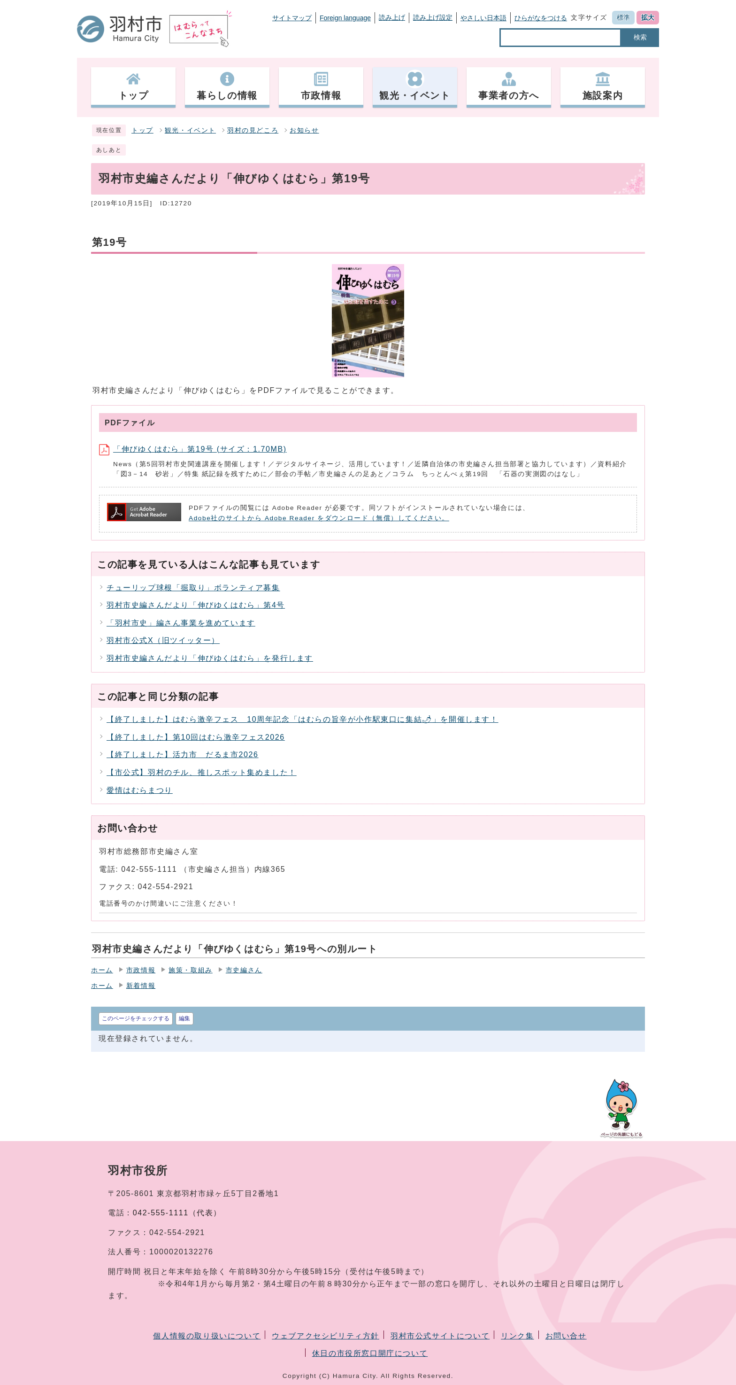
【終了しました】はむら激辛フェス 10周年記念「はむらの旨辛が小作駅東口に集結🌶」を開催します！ (302, 719)
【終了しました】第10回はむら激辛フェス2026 (196, 737)
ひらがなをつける (540, 18)
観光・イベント (190, 130)
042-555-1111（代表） (177, 1213)
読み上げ (392, 17)
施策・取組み (191, 970)
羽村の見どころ (252, 130)
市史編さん (244, 970)
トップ (142, 130)
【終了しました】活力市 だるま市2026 (183, 755)
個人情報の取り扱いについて (207, 1336)
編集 (184, 1018)
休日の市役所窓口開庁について (370, 1353)
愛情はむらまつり (140, 790)
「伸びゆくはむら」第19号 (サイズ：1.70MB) (193, 449)
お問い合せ (566, 1336)
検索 (640, 37)
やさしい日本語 (483, 18)
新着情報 (140, 985)
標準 (623, 17)
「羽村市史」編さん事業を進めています (181, 623)
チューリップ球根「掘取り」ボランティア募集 (193, 588)
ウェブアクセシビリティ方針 (325, 1336)
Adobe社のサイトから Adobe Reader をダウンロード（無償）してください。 (319, 518)
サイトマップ (292, 18)
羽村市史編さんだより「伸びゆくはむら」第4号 (196, 605)
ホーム (102, 970)
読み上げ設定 (432, 17)
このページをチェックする (135, 1018)
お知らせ (304, 130)
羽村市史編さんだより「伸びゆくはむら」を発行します (210, 658)
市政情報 (140, 970)
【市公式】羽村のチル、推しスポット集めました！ (202, 772)
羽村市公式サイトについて (440, 1336)
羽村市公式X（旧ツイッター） (163, 640)
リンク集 (517, 1336)
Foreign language (345, 18)
